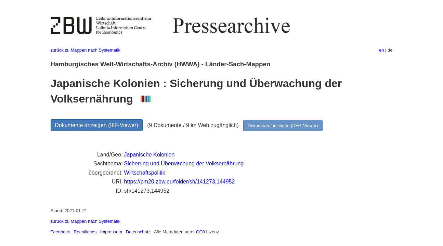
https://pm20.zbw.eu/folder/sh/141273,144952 (179, 181)
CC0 (200, 231)
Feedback (60, 231)
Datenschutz (138, 231)
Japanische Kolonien (149, 155)
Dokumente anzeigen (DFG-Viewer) (283, 125)
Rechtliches (85, 231)
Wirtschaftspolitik (144, 173)
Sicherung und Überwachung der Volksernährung (184, 163)
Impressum (111, 231)
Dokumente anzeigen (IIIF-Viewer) (96, 125)
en (381, 50)
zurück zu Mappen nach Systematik (85, 50)
